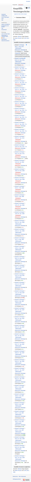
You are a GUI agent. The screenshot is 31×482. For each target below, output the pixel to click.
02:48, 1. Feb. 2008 (19, 188)
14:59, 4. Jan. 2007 (19, 430)
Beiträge (23, 49)
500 (14, 39)
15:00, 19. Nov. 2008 (19, 170)
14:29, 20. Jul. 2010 (19, 162)
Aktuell (16, 58)
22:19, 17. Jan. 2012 (19, 131)
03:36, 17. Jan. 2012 (19, 138)
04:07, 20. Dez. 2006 (20, 457)
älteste (19, 36)
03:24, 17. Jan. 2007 (19, 370)
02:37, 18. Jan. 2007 (19, 335)
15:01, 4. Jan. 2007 (19, 412)
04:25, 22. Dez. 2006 (20, 438)
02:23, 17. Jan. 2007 (19, 378)
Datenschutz (15, 476)
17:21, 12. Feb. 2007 (19, 292)
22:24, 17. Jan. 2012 (19, 82)
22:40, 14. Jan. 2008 (19, 222)
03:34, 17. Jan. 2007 (19, 361)
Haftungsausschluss (17, 479)
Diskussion (17, 49)
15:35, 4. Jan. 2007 (19, 404)
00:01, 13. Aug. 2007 (19, 267)
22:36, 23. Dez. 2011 (20, 146)
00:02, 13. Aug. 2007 (19, 258)
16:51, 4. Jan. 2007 (19, 387)
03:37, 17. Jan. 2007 (19, 344)
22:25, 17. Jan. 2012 (19, 75)
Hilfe (27, 8)
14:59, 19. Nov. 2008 (19, 179)
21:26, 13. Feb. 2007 (19, 284)
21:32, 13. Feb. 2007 (19, 275)
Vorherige (21, 44)
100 (25, 38)
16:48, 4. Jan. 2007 (19, 395)
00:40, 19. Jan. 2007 (19, 327)
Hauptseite (17, 53)
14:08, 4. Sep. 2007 (19, 248)
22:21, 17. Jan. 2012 (19, 110)
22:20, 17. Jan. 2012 (19, 117)
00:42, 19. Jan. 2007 (19, 318)
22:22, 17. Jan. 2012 (19, 96)
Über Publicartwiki (22, 476)
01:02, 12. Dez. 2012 (20, 60)
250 (27, 38)
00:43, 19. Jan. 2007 (19, 309)
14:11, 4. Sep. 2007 (19, 239)
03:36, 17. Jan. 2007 (19, 352)
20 (20, 38)
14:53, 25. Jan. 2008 (19, 213)
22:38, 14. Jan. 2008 (19, 230)
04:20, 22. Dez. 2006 (20, 447)
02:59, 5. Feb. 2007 (19, 301)
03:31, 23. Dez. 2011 (20, 153)
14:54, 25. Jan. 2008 (19, 205)
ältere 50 (17, 38)
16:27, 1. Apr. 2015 (19, 46)
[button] (21, 17)
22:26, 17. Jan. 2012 (19, 68)
